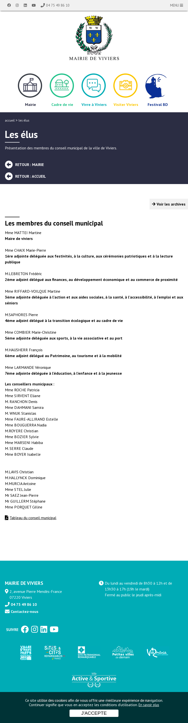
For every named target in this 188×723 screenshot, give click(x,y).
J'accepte (94, 713)
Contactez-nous (24, 611)
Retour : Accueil (30, 176)
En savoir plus (149, 704)
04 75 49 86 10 (58, 5)
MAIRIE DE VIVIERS (24, 583)
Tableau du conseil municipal (33, 517)
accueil (10, 120)
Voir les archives (171, 204)
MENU (176, 5)
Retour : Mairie (29, 164)
